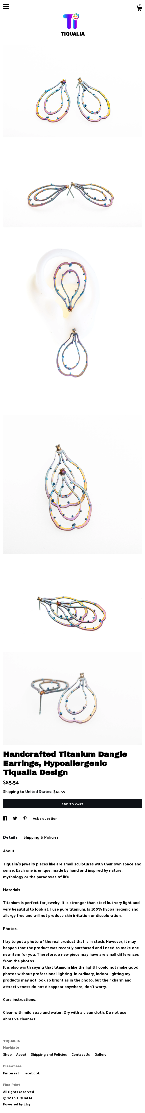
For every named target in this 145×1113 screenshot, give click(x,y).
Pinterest (11, 1073)
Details (10, 837)
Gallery (100, 1054)
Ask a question (45, 818)
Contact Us (81, 1054)
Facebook (31, 1073)
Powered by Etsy (17, 1104)
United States (38, 791)
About (21, 1054)
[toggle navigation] (6, 6)
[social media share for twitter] (15, 818)
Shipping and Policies (49, 1054)
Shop (7, 1054)
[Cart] (139, 9)
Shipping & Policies (41, 837)
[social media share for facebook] (5, 818)
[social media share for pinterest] (25, 818)
